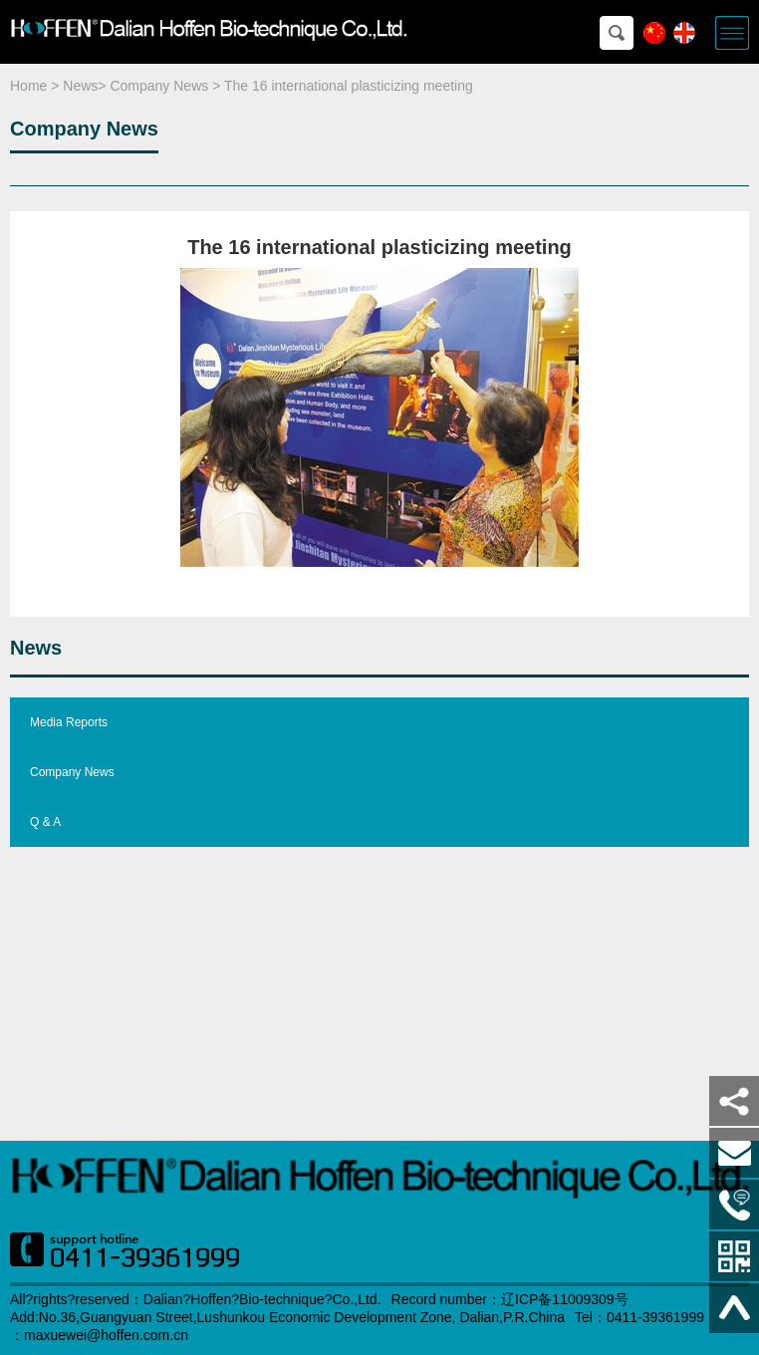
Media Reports (69, 722)
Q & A (45, 822)
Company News (159, 86)
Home (28, 86)
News (80, 86)
